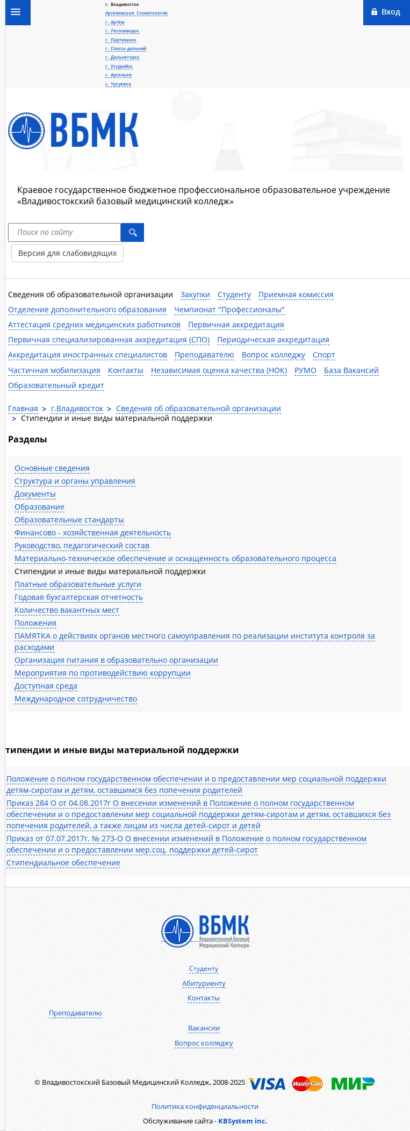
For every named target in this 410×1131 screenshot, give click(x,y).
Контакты (125, 370)
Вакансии (204, 1028)
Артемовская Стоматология (136, 13)
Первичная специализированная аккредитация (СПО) (109, 339)
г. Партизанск (120, 39)
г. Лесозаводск (122, 30)
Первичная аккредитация (236, 324)
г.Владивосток (77, 408)
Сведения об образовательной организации (90, 294)
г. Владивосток (122, 4)
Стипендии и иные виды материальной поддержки (110, 571)
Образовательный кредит (56, 385)
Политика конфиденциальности (205, 1106)
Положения (35, 623)
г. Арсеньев (118, 74)
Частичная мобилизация (54, 370)
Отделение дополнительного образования (87, 309)
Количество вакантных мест (67, 610)
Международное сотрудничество (76, 698)
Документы (35, 494)
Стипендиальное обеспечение (63, 862)
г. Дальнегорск (122, 57)
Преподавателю (204, 354)
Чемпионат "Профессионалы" (229, 309)
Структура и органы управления (75, 481)
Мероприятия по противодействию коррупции (103, 673)
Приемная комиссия (296, 294)
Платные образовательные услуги (78, 584)
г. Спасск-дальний (125, 48)
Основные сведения (52, 468)
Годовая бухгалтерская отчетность (79, 597)
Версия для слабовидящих (67, 253)
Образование (39, 507)
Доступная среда (46, 686)
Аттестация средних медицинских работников (94, 324)
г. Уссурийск (119, 66)
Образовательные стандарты (69, 519)
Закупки (195, 294)
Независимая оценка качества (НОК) (219, 370)
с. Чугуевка (118, 84)
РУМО (305, 370)
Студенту (234, 294)
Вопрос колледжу (273, 354)
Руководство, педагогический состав (82, 545)
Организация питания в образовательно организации (116, 660)
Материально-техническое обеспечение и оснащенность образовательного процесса (175, 558)
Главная (23, 408)
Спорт (324, 354)
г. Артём (114, 22)
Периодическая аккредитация (273, 339)
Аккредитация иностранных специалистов (87, 354)
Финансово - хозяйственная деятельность (93, 532)
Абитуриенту (204, 983)
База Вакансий (351, 370)
